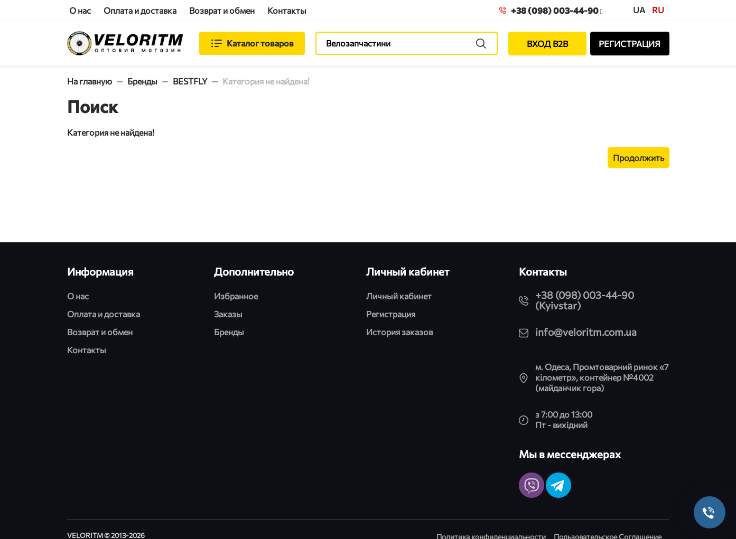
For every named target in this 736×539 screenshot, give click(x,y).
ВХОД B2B (547, 44)
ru (658, 10)
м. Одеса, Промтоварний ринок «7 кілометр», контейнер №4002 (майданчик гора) (601, 377)
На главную (89, 81)
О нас (80, 10)
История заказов (399, 332)
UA (639, 10)
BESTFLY (190, 81)
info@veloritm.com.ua (586, 332)
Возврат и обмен (222, 10)
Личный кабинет (399, 296)
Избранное (236, 296)
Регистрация (390, 314)
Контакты (286, 10)
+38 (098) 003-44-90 (551, 10)
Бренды (142, 81)
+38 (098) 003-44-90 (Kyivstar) (584, 300)
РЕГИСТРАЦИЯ (629, 44)
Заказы (228, 314)
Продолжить (638, 158)
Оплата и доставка (140, 10)
